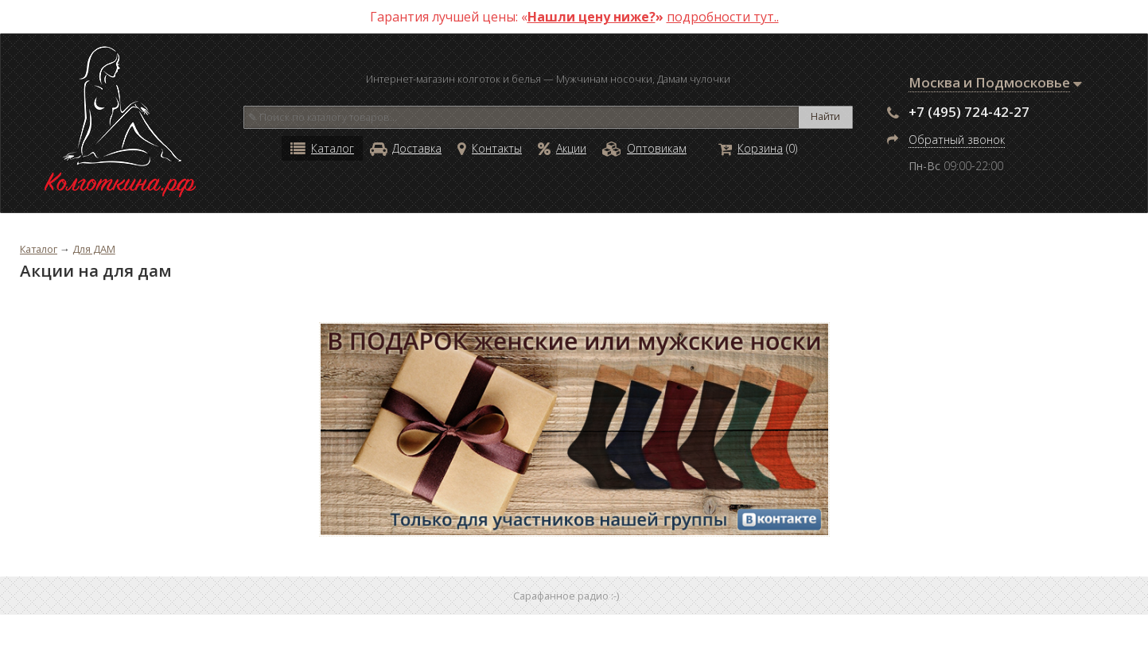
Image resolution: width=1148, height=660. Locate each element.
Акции (562, 148)
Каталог (322, 148)
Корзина (750, 148)
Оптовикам (644, 148)
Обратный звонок (957, 139)
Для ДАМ (93, 249)
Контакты (489, 148)
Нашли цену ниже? (591, 16)
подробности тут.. (723, 16)
